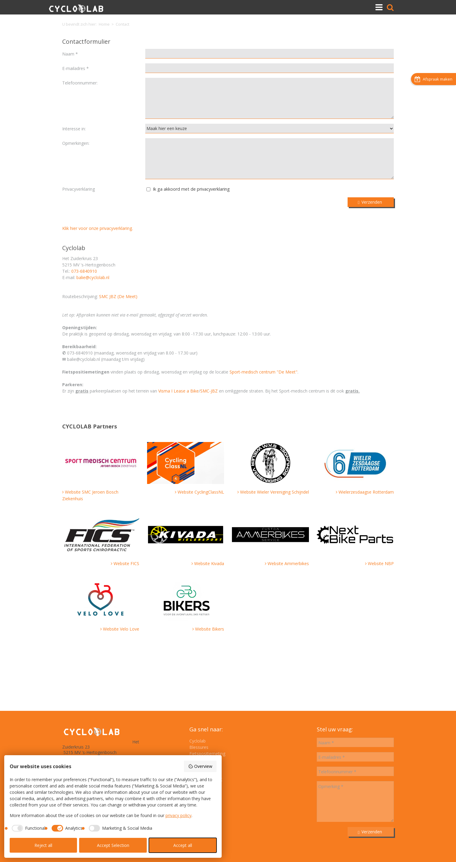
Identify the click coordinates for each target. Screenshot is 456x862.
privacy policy (178, 815)
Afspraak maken (433, 92)
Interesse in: (74, 129)
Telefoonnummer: (80, 83)
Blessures (198, 747)
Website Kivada (209, 563)
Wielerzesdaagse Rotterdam (366, 492)
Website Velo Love (121, 629)
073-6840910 (84, 271)
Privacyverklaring (78, 189)
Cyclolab (197, 741)
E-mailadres (74, 68)
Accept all (182, 845)
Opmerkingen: (75, 143)
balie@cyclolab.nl (92, 277)
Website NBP (381, 563)
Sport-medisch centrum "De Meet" (263, 372)
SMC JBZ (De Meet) (118, 296)
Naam (68, 54)
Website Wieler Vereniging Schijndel (274, 492)
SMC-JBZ (209, 391)
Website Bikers (209, 629)
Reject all (43, 845)
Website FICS (126, 563)
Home (104, 24)
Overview (200, 766)
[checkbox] (28, 828)
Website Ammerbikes (288, 563)
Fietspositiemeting (207, 753)
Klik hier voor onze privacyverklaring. (97, 228)
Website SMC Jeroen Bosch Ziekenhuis (90, 495)
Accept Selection (113, 845)
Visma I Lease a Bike (178, 391)
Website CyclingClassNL (201, 492)
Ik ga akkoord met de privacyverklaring (191, 189)
